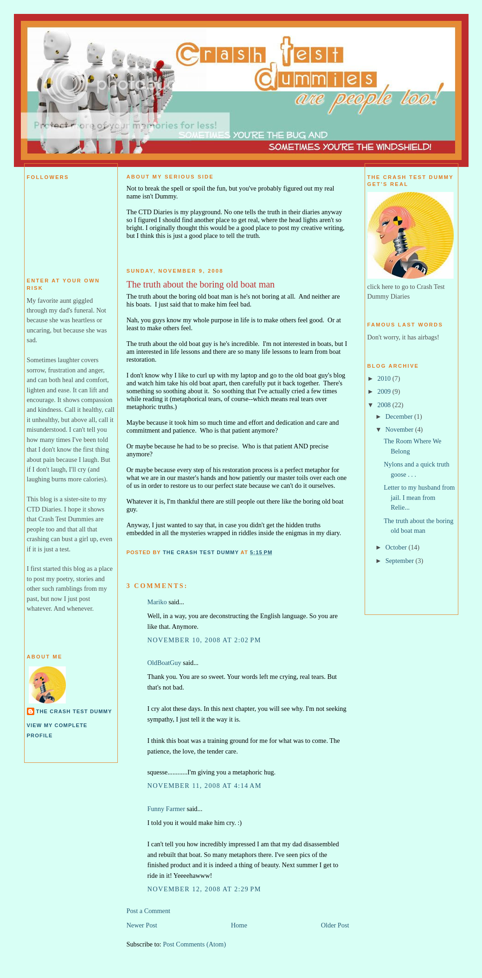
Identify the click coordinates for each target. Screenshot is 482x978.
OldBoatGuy (164, 662)
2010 (385, 378)
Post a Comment (149, 910)
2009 (385, 391)
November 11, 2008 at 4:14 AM (205, 785)
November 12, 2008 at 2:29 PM (204, 889)
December (400, 416)
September (401, 560)
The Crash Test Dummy (74, 711)
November (400, 429)
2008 (385, 405)
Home (239, 925)
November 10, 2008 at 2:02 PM (204, 640)
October (397, 547)
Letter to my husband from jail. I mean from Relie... (419, 497)
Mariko (157, 602)
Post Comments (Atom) (194, 944)
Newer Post (142, 925)
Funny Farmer (166, 808)
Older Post (335, 925)
